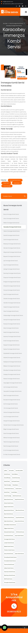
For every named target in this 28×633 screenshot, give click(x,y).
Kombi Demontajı (16, 478)
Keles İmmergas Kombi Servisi (11, 328)
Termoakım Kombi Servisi (9, 582)
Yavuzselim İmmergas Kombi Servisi (13, 391)
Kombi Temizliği (7, 186)
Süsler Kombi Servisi (19, 553)
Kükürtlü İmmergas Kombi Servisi (12, 357)
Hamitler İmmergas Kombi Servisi (12, 303)
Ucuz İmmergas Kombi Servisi (11, 416)
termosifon (11, 470)
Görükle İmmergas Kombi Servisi (12, 298)
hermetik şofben (19, 470)
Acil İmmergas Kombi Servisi (11, 404)
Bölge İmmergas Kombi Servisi (11, 429)
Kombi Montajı (7, 478)
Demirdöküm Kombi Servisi (10, 524)
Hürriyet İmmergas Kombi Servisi (12, 319)
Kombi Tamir (6, 183)
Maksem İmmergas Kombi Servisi (12, 366)
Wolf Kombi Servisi (8, 579)
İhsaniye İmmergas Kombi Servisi (12, 324)
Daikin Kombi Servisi (8, 521)
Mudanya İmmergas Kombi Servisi (12, 244)
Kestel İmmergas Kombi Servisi (11, 332)
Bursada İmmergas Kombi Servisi (12, 400)
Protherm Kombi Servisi (9, 550)
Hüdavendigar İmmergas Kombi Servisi (13, 315)
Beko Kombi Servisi (20, 510)
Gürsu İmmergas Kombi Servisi (11, 218)
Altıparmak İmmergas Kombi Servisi (12, 252)
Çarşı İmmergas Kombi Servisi (11, 265)
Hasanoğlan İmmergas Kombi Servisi (13, 383)
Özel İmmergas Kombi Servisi (11, 446)
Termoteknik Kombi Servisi (10, 561)
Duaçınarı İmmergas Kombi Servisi (12, 277)
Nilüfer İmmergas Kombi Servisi (11, 223)
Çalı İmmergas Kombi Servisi (11, 260)
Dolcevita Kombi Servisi (9, 532)
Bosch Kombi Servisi (8, 514)
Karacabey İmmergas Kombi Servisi (12, 227)
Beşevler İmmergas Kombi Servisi (12, 256)
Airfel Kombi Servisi (17, 496)
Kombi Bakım (17, 183)
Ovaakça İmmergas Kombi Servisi (12, 374)
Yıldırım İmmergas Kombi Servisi (12, 231)
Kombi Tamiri (7, 481)
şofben (5, 470)
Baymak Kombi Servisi (9, 510)
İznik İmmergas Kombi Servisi (11, 239)
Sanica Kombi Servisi (8, 553)
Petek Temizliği (7, 485)
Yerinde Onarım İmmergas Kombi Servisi (14, 425)
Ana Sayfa (5, 23)
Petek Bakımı (15, 485)
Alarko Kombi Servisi (8, 499)
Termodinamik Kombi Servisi (10, 557)
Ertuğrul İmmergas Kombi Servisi (12, 282)
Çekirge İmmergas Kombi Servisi (12, 269)
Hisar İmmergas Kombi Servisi (11, 311)
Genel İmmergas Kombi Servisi (11, 433)
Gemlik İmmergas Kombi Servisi (11, 235)
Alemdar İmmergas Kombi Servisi (12, 248)
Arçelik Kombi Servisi (19, 499)
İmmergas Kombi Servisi (15, 180)
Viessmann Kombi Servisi (9, 571)
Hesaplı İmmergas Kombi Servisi (12, 421)
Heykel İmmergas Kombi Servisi (11, 307)
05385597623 (14, 611)
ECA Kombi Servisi (20, 532)
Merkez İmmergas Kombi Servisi (12, 437)
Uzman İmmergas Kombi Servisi (11, 412)
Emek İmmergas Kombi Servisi (11, 341)
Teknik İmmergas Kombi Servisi (11, 442)
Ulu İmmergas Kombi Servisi (11, 387)
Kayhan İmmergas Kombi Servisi (12, 349)
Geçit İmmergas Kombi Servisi (11, 294)
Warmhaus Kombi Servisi (9, 575)
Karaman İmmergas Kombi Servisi (12, 336)
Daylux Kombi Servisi (19, 521)
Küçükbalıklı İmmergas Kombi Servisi (13, 353)
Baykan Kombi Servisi (9, 506)
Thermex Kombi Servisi (9, 564)
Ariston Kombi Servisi (8, 503)
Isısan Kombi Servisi (19, 535)
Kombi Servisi (7, 474)
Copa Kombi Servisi (20, 517)
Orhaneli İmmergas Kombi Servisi (12, 286)
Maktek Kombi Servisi (9, 546)
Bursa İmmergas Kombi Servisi (16, 23)
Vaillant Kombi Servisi (9, 568)
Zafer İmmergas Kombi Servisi (11, 395)
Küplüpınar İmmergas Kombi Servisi (12, 362)
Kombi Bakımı (15, 474)
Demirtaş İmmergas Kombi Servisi (12, 273)
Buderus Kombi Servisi (9, 517)
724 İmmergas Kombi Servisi (11, 408)
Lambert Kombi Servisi (9, 543)
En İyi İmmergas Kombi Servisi (11, 450)
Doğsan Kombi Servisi (9, 528)
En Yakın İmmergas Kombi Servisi (12, 454)
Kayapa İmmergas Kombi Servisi (12, 345)
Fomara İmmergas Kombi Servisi (12, 290)
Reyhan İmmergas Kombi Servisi (12, 378)
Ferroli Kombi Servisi (8, 535)
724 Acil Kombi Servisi (9, 488)
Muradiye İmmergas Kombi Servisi (12, 370)
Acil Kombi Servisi (15, 481)
